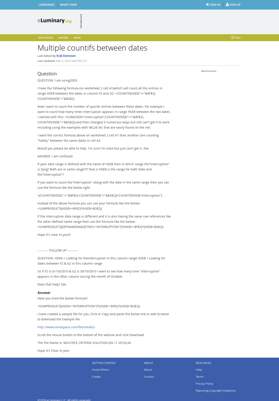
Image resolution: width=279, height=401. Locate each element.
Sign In (213, 5)
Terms (200, 377)
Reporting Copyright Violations (216, 391)
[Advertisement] (162, 21)
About (148, 370)
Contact (149, 377)
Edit (236, 37)
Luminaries (46, 5)
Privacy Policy (204, 384)
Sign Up (233, 5)
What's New (68, 5)
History (63, 37)
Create (96, 377)
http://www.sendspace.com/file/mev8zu (66, 327)
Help (199, 370)
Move (77, 37)
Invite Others (100, 370)
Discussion (45, 37)
